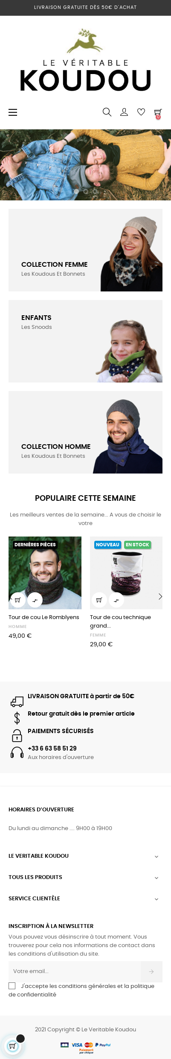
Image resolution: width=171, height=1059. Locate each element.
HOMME (18, 627)
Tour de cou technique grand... (120, 622)
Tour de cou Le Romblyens (44, 617)
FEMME (98, 635)
